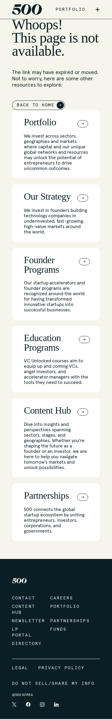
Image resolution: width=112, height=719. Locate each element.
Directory (25, 644)
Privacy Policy (61, 668)
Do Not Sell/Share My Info (53, 684)
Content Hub (23, 610)
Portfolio (63, 607)
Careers (61, 598)
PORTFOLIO (70, 9)
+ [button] (97, 9)
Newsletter (25, 621)
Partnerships (63, 621)
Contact (23, 598)
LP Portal (22, 632)
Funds (58, 629)
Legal (20, 668)
